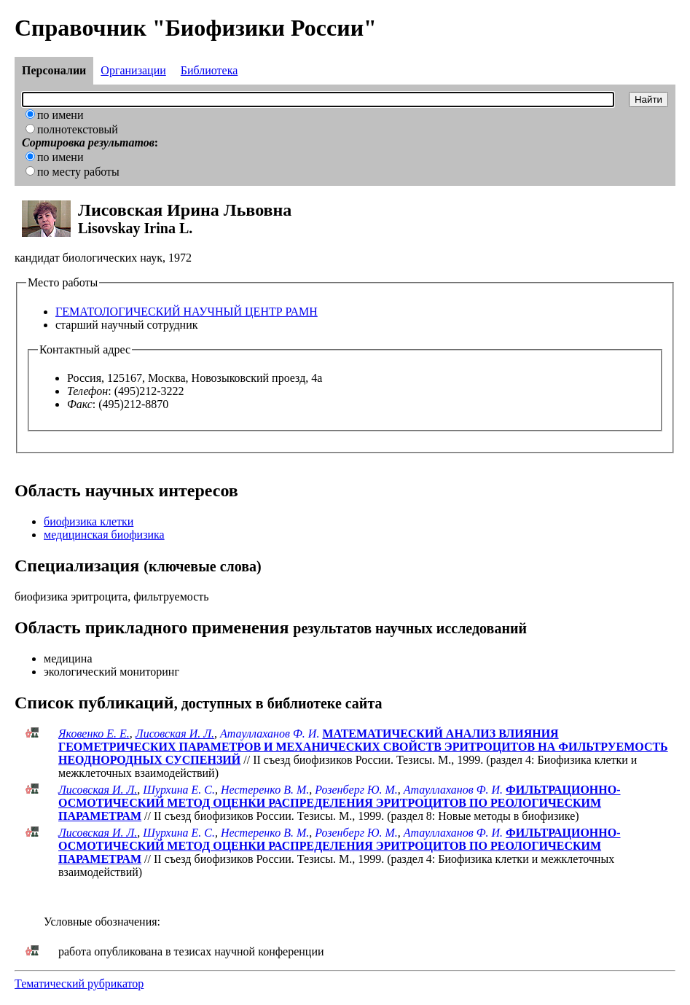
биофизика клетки (88, 521)
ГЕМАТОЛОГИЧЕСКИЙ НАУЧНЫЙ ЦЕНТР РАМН (186, 311)
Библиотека (209, 70)
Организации (133, 70)
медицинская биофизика (104, 534)
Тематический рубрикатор (79, 983)
